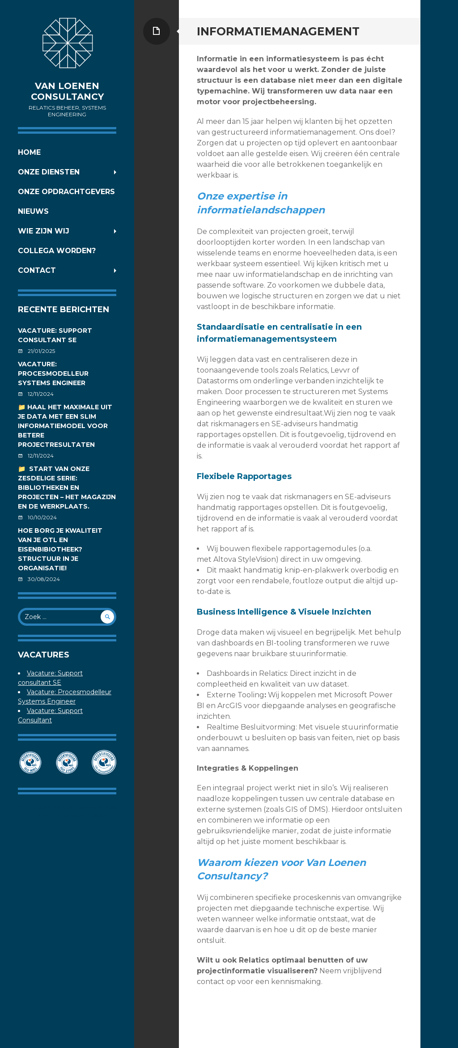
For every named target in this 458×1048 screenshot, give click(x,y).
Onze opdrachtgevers (66, 191)
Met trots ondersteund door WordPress (67, 807)
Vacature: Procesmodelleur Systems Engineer (53, 373)
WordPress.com (91, 815)
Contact (37, 270)
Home (29, 152)
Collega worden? (57, 250)
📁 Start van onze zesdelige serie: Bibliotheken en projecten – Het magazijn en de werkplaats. (67, 487)
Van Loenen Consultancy (67, 91)
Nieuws (33, 211)
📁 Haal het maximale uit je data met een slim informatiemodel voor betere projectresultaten (65, 426)
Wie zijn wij (43, 231)
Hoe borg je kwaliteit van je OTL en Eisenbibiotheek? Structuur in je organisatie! (60, 549)
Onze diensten (49, 172)
